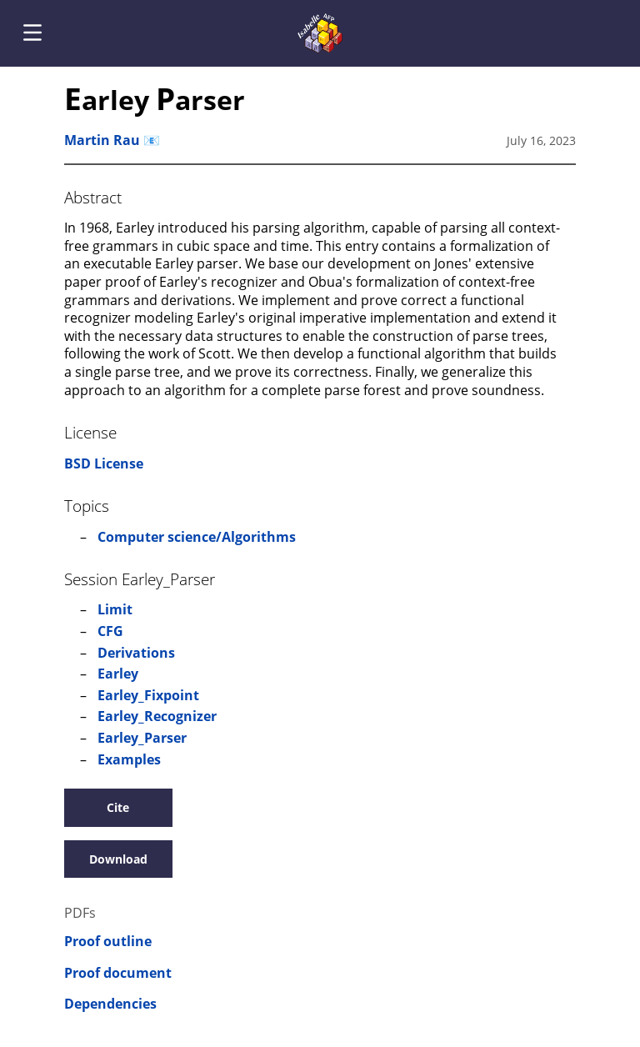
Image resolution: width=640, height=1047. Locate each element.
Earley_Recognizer (157, 716)
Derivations (136, 653)
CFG (110, 631)
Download (118, 859)
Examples (129, 759)
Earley (118, 673)
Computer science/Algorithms (197, 537)
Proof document (118, 973)
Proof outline (108, 941)
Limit (115, 609)
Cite (118, 807)
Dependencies (110, 1004)
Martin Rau (102, 140)
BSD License (103, 463)
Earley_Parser (142, 738)
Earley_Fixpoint (148, 695)
